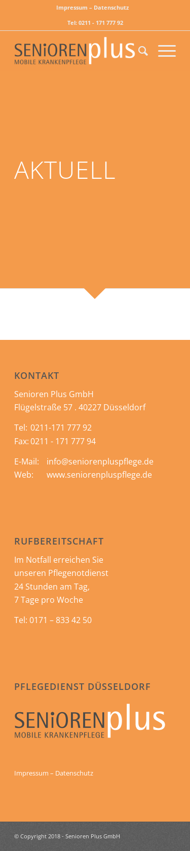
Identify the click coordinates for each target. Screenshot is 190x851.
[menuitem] (92, 7)
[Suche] (138, 50)
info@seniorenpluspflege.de (100, 461)
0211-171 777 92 (61, 427)
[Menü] (162, 50)
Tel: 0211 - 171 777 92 (95, 22)
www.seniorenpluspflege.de (99, 474)
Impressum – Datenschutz (92, 7)
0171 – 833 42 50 (60, 620)
